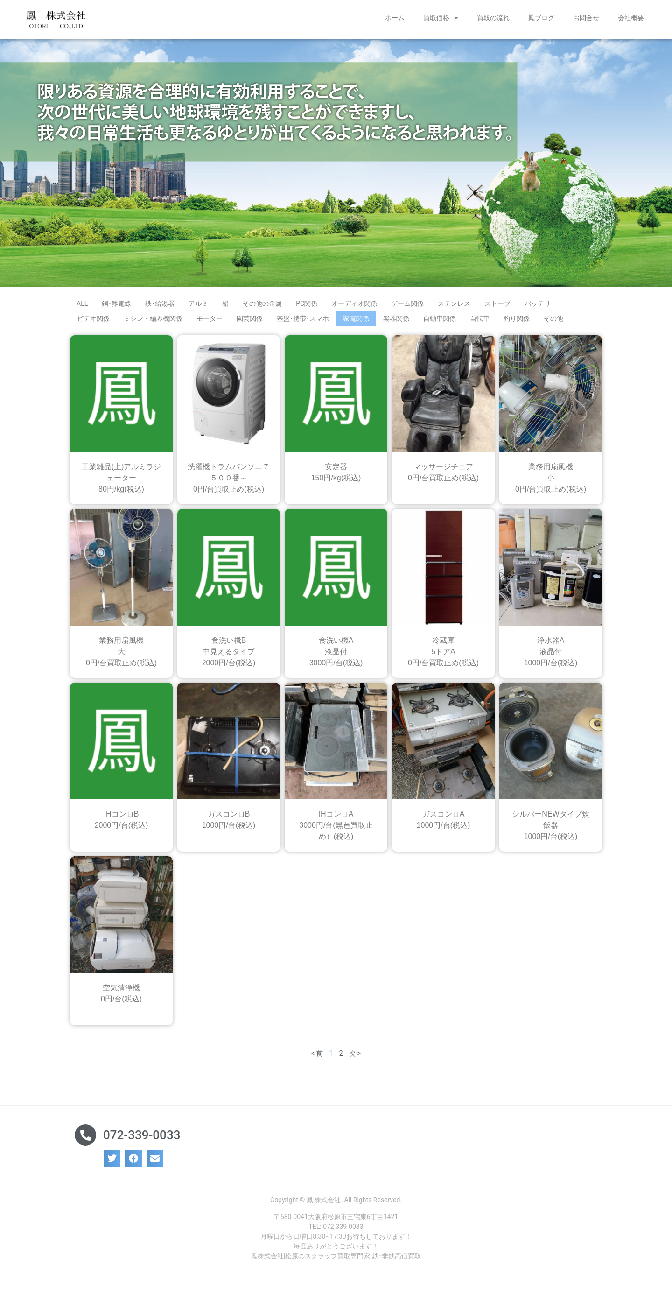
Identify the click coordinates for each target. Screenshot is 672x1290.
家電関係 (356, 321)
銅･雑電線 (116, 306)
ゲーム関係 (407, 306)
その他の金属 (262, 306)
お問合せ (586, 17)
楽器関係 (396, 321)
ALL (82, 306)
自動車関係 (439, 321)
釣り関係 (517, 321)
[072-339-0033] (85, 1138)
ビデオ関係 (93, 321)
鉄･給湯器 (160, 306)
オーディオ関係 (354, 306)
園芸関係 (250, 321)
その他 (553, 321)
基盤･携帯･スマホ (303, 321)
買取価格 (440, 18)
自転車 (480, 321)
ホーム (395, 17)
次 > (355, 1056)
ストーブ (497, 306)
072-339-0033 (141, 1138)
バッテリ (538, 306)
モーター (209, 321)
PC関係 (306, 306)
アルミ (198, 306)
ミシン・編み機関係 (153, 321)
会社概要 (631, 17)
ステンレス (454, 306)
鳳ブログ (541, 17)
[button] (112, 1162)
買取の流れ (493, 17)
